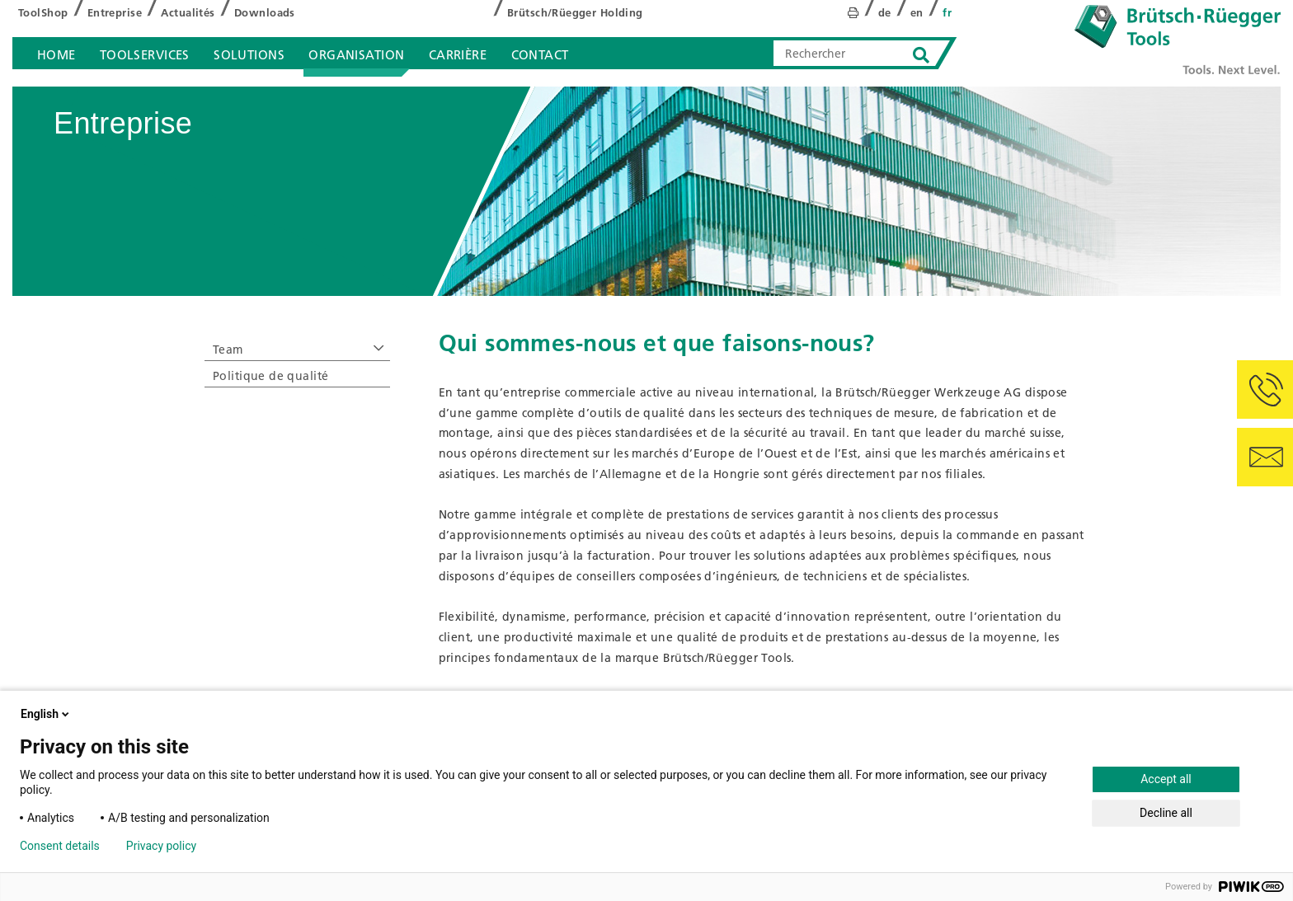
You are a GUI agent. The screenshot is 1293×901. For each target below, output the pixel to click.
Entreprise (114, 12)
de (884, 12)
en (917, 12)
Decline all (1166, 812)
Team (228, 349)
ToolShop (43, 12)
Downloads (264, 12)
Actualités (187, 12)
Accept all (1166, 779)
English (46, 713)
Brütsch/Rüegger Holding (575, 12)
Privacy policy (161, 845)
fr (947, 12)
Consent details (60, 845)
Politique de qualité (270, 375)
